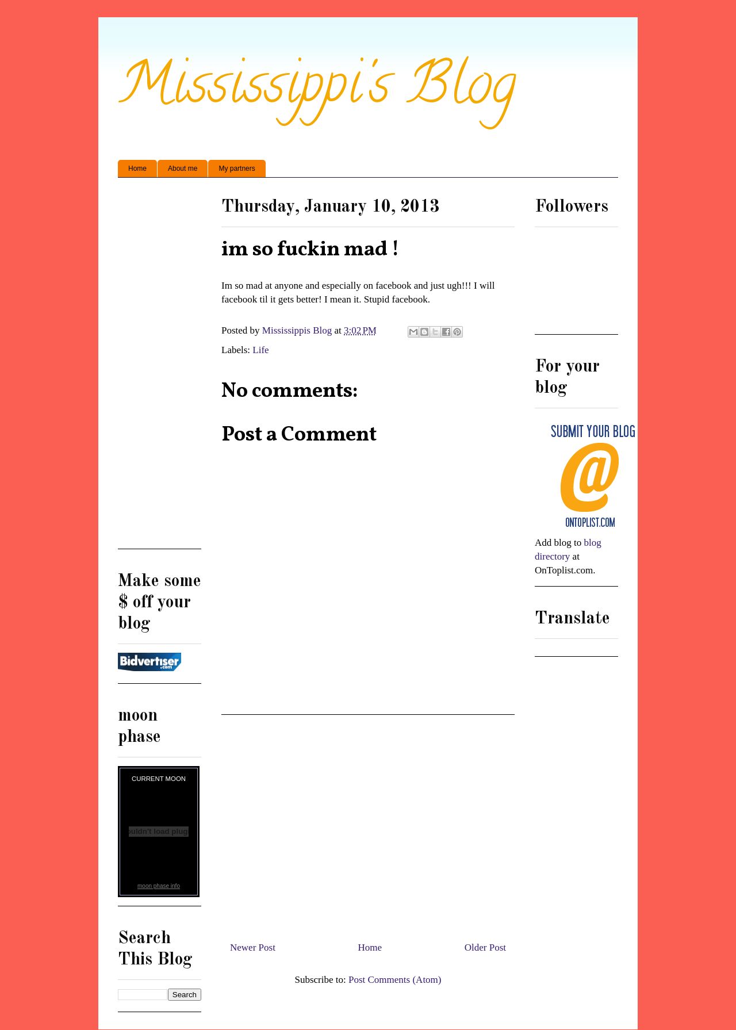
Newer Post (252, 947)
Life (260, 349)
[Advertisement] (368, 823)
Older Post (485, 947)
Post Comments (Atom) (395, 979)
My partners (236, 168)
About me (182, 168)
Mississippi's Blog (317, 90)
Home (137, 168)
